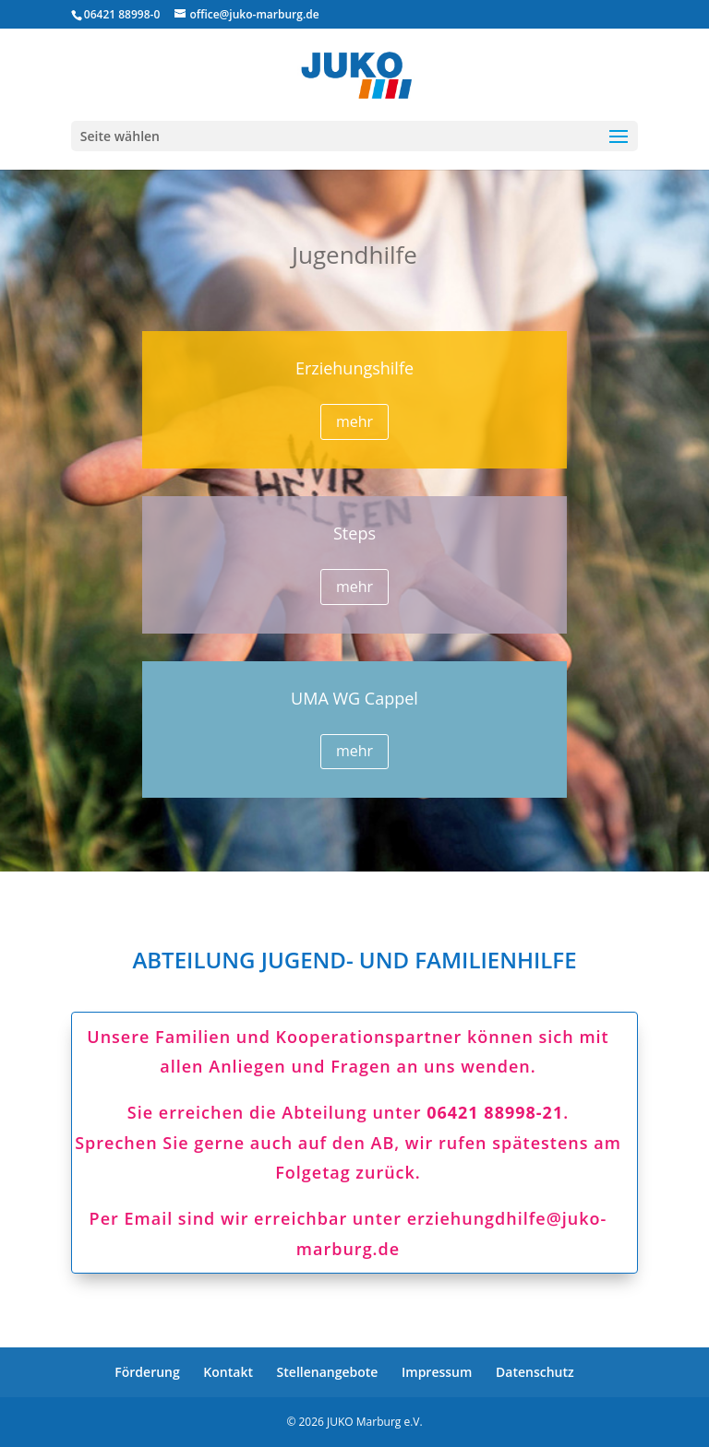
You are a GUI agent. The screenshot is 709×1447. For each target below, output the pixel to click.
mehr (354, 421)
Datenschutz (535, 1372)
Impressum (437, 1372)
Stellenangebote (328, 1372)
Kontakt (228, 1372)
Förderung (146, 1372)
